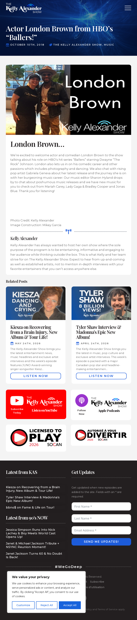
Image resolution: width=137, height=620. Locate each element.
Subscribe (97, 581)
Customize (23, 605)
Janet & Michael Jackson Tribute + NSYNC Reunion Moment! (32, 545)
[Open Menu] (128, 8)
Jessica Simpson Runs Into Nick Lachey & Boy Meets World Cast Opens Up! (30, 533)
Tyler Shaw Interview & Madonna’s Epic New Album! (33, 499)
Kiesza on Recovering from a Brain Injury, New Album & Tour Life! (33, 488)
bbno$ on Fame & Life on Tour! (30, 507)
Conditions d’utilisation (88, 587)
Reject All (46, 605)
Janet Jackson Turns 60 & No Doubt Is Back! (34, 555)
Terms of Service (108, 609)
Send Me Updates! (101, 541)
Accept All (69, 605)
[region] (46, 592)
